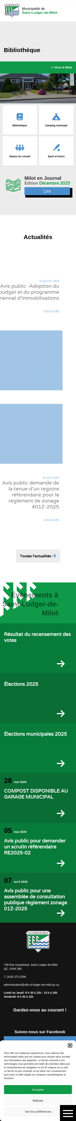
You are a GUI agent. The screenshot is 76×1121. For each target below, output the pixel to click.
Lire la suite (43, 310)
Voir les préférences (38, 1111)
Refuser (38, 1100)
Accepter (38, 1089)
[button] (70, 1045)
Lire (47, 191)
